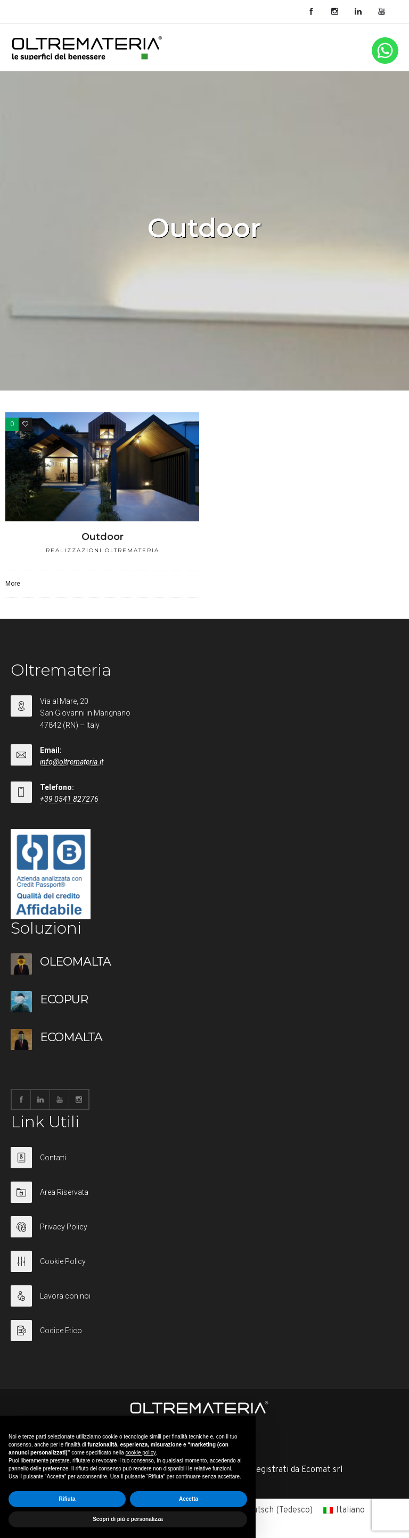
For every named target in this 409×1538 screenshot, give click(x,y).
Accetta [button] (188, 1499)
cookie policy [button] (141, 1453)
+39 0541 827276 (69, 799)
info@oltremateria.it (71, 762)
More (12, 583)
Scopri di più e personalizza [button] (128, 1519)
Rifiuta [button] (67, 1499)
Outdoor (102, 537)
